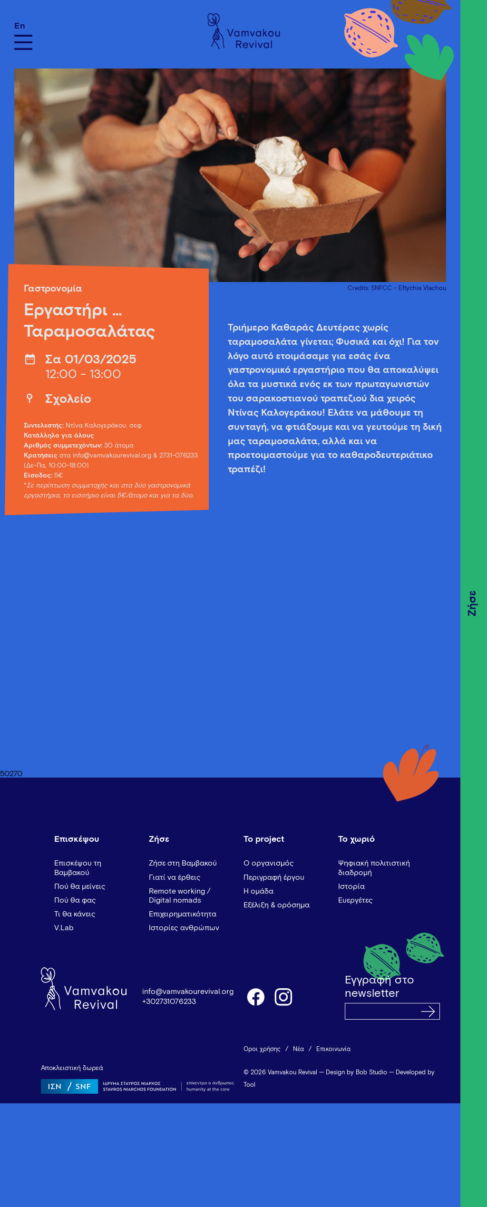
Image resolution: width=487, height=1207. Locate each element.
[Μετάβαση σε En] (23, 26)
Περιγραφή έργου (274, 877)
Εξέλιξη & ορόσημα (277, 905)
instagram (284, 996)
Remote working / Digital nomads (180, 895)
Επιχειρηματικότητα (182, 914)
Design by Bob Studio (356, 1073)
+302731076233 (169, 1001)
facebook (255, 996)
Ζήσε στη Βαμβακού (183, 863)
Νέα (298, 1049)
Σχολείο (68, 399)
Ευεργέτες (355, 900)
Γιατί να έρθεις (175, 877)
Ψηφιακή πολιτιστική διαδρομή (374, 867)
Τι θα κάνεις (75, 914)
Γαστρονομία (53, 288)
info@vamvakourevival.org (112, 455)
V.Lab (64, 928)
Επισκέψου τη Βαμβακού (77, 867)
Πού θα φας (75, 900)
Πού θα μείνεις (80, 886)
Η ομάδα (258, 891)
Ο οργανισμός (269, 863)
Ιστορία (351, 886)
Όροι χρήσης (262, 1049)
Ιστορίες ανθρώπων (184, 928)
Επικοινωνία (333, 1049)
